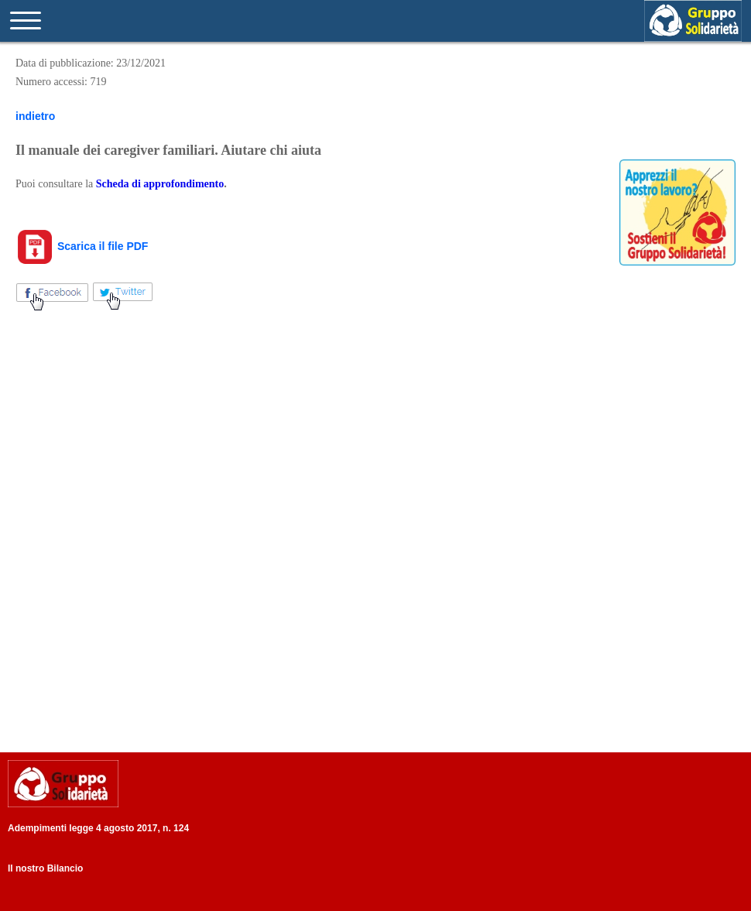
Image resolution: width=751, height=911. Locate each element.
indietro (35, 116)
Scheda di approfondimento (160, 184)
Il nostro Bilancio (45, 868)
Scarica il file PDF (81, 246)
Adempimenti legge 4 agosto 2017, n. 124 (98, 828)
